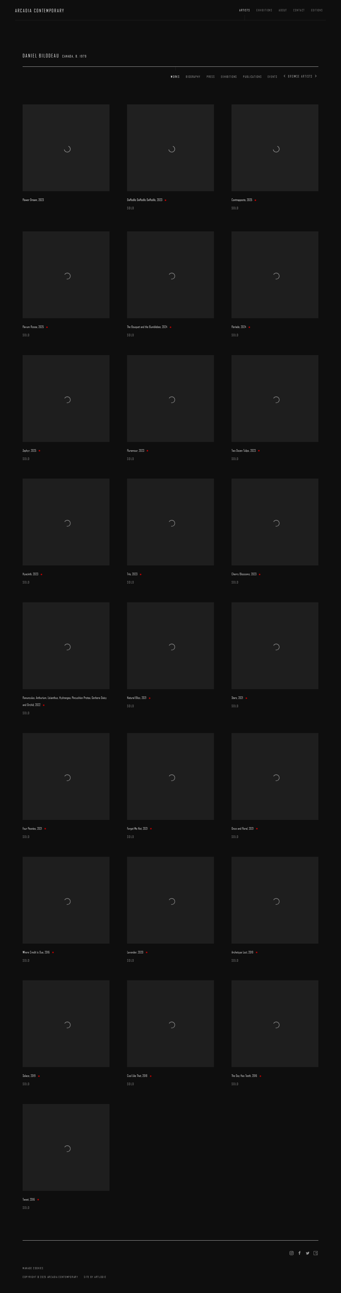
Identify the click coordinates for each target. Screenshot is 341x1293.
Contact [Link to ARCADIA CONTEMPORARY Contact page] (299, 10)
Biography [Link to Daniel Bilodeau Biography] (193, 76)
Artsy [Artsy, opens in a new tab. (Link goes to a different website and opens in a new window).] (315, 1253)
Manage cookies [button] (33, 1268)
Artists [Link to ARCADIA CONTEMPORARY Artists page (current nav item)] (244, 10)
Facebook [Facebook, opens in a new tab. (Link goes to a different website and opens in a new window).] (299, 1253)
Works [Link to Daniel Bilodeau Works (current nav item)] (175, 76)
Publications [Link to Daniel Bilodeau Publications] (252, 76)
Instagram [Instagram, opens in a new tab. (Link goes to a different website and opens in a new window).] (291, 1253)
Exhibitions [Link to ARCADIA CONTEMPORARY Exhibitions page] (264, 10)
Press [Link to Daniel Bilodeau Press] (211, 76)
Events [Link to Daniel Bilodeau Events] (272, 76)
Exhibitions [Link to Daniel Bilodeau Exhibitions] (229, 76)
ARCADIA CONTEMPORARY (40, 10)
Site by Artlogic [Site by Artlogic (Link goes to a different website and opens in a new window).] (95, 1276)
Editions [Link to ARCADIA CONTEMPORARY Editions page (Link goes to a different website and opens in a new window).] (317, 10)
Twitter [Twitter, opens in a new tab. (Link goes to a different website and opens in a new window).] (307, 1253)
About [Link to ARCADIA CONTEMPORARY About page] (283, 10)
